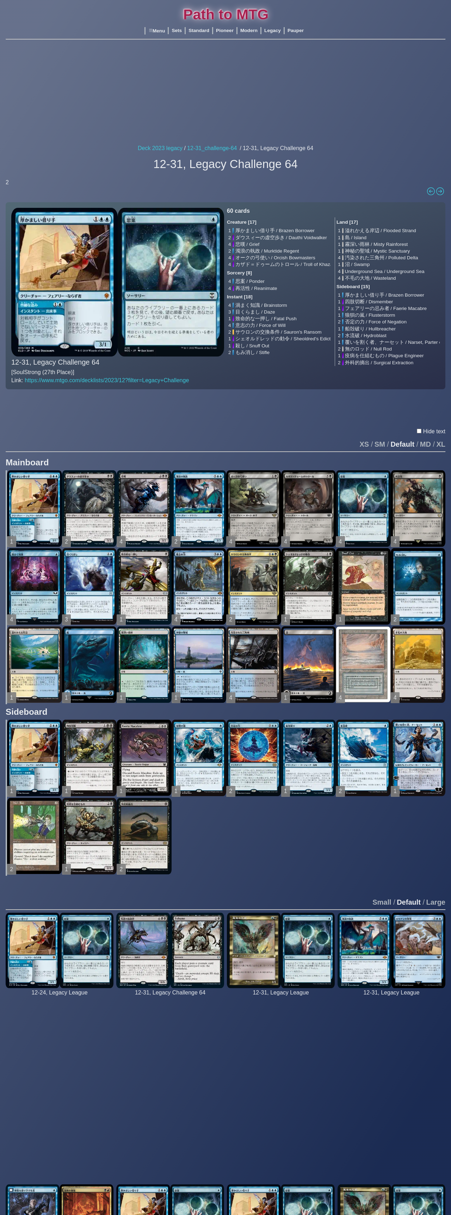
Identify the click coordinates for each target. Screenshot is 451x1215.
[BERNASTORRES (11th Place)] (170, 983)
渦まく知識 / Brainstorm (261, 305)
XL (440, 428)
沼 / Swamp (357, 264)
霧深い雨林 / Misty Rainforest (376, 244)
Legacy (272, 30)
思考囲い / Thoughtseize (152, 1089)
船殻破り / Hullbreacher (370, 328)
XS (364, 428)
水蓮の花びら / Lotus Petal (155, 1130)
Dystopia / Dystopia (91, 1076)
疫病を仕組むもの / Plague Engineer (384, 355)
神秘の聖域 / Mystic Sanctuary (377, 251)
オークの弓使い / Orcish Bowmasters (275, 257)
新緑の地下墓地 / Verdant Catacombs (222, 1046)
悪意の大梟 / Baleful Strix (264, 1012)
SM (380, 428)
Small (381, 885)
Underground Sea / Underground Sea (385, 271)
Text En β (62, 397)
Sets (177, 30)
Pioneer (225, 30)
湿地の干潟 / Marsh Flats (208, 1025)
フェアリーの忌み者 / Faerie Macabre (386, 308)
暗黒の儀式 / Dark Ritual (152, 1106)
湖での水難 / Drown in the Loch (270, 1113)
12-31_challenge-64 (212, 148)
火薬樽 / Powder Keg (93, 1117)
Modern (249, 30)
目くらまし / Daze (255, 312)
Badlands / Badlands (204, 1012)
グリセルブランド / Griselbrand (160, 1032)
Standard (199, 30)
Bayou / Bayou (418, 1012)
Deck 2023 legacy (160, 148)
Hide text (434, 415)
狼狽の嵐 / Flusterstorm (370, 315)
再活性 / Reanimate (256, 288)
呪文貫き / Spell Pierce (372, 1127)
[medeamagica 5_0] (59, 983)
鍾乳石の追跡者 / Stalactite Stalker (53, 1046)
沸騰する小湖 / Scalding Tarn (323, 1025)
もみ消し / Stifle (252, 352)
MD (425, 428)
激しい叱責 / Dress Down (98, 1069)
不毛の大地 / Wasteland (370, 278)
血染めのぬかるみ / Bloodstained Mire (223, 1019)
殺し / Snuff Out (252, 345)
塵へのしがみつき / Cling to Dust (106, 1063)
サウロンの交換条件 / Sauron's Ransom (278, 332)
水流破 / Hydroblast (366, 335)
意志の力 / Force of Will (260, 325)
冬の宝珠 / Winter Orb (426, 1157)
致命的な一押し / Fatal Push (266, 318)
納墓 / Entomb (141, 1113)
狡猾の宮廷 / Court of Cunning (324, 1063)
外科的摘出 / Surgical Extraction (379, 362)
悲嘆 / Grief (247, 244)
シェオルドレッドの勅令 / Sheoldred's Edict (283, 338)
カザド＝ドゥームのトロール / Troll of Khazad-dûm (290, 264)
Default (402, 428)
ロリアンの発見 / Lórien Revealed (384, 1036)
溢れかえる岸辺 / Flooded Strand (380, 230)
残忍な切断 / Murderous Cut (377, 1106)
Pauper (296, 30)
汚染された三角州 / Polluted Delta (381, 257)
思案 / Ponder (250, 281)
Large (435, 885)
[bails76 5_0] (391, 983)
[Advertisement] (225, 92)
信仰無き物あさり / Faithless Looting (166, 1076)
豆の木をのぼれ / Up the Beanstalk (384, 1150)
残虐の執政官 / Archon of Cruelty (161, 1012)
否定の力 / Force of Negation (376, 321)
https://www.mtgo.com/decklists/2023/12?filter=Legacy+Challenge (107, 380)
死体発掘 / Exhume (146, 1069)
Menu (156, 30)
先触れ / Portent (33, 1076)
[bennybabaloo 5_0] (280, 983)
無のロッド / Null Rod (368, 349)
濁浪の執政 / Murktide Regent (267, 251)
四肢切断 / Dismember (369, 301)
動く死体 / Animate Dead (153, 1147)
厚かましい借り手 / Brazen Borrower (275, 230)
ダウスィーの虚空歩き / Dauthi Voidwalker (281, 237)
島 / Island (356, 237)
